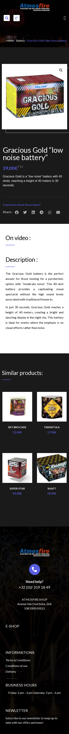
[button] (7, 18)
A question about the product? (22, 204)
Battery (20, 40)
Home (10, 40)
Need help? (34, 581)
